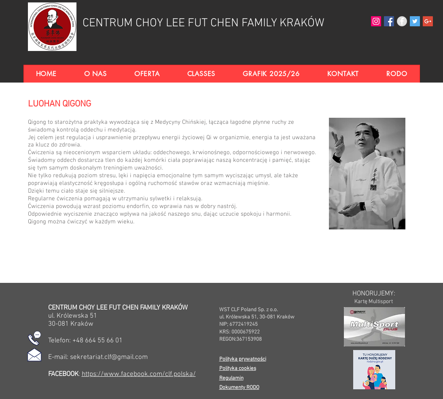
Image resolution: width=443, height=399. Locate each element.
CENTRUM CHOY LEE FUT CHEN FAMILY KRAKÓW (203, 23)
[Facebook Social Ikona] (389, 21)
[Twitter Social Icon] (415, 21)
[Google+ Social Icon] (428, 21)
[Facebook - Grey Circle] (402, 21)
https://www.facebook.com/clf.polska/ (139, 374)
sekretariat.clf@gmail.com (109, 357)
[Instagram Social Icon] (376, 21)
